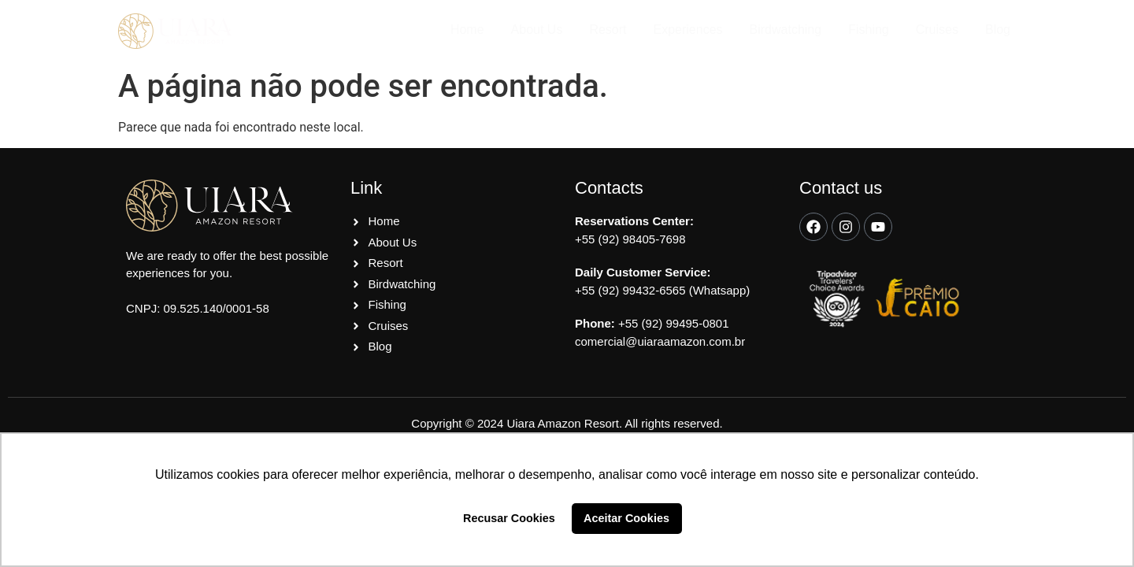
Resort (607, 29)
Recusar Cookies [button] (509, 518)
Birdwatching (786, 29)
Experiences (688, 29)
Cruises (937, 29)
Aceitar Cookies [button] (626, 518)
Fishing (868, 29)
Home (467, 29)
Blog (997, 29)
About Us (537, 29)
